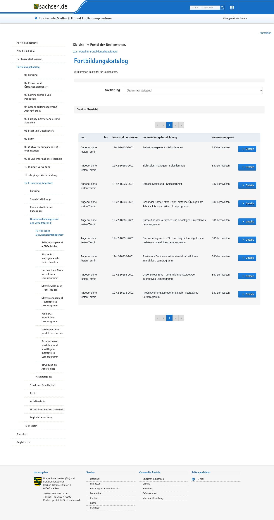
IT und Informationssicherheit (47, 409)
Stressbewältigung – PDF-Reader (52, 287)
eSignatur (95, 508)
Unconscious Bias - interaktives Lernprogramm (52, 274)
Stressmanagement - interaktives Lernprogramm (52, 301)
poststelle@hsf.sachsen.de (66, 500)
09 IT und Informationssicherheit (43, 158)
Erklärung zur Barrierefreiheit (104, 488)
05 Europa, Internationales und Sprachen (42, 120)
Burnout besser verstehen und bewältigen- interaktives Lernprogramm (50, 349)
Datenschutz (96, 493)
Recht (33, 393)
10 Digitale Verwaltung (37, 167)
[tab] (58, 473)
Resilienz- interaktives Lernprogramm (50, 317)
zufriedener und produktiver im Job (52, 331)
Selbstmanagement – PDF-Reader (52, 244)
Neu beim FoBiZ (26, 50)
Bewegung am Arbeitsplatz (49, 366)
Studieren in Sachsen (153, 479)
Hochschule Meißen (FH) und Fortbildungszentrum (75, 18)
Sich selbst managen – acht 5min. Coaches (51, 258)
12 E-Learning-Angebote (38, 183)
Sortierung (112, 90)
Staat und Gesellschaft (43, 385)
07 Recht (29, 138)
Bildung (146, 483)
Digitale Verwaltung (41, 417)
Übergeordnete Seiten (235, 18)
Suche (93, 503)
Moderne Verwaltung (153, 498)
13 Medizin (30, 425)
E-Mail (201, 479)
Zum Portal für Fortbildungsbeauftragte (95, 51)
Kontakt (94, 498)
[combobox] (205, 7)
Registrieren (23, 442)
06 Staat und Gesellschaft (39, 130)
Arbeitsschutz (37, 401)
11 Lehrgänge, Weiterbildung (40, 175)
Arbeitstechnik (44, 376)
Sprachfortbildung (40, 199)
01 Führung (31, 75)
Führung (35, 191)
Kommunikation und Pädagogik (41, 209)
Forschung (148, 488)
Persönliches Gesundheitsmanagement (50, 232)
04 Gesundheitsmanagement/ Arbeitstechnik (41, 108)
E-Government (150, 493)
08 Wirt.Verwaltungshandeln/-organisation (41, 148)
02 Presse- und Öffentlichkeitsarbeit (35, 85)
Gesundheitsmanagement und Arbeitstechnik (44, 221)
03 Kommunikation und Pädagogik (37, 96)
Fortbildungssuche (27, 42)
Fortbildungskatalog (28, 67)
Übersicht (95, 479)
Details (250, 148)
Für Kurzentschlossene (29, 59)
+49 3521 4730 (60, 493)
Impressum (95, 483)
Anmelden (265, 32)
